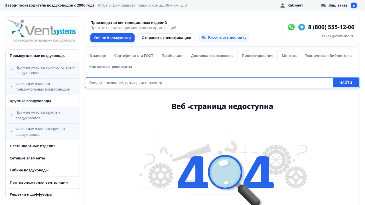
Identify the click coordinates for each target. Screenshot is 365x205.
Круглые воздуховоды (30, 100)
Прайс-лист (171, 55)
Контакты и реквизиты (110, 66)
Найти (346, 83)
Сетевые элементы (27, 158)
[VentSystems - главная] (42, 31)
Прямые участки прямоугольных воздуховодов (44, 70)
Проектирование (257, 55)
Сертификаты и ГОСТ (133, 55)
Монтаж (289, 55)
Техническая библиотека (328, 55)
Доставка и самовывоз (212, 55)
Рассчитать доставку (223, 37)
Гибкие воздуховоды (29, 170)
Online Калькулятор (112, 37)
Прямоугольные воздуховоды (38, 55)
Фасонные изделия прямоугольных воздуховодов (42, 86)
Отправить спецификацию (166, 37)
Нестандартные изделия (33, 145)
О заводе (97, 55)
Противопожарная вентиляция (39, 182)
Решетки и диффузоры (31, 194)
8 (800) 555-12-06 (331, 27)
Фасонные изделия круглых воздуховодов (40, 131)
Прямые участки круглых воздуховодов (37, 115)
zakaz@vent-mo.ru (338, 35)
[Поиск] (209, 82)
